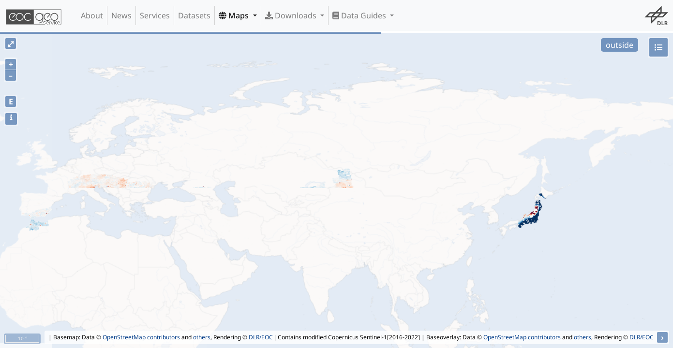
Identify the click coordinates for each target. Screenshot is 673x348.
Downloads (291, 15)
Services (155, 15)
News (121, 15)
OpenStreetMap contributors (141, 337)
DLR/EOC (261, 337)
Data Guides (360, 15)
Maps (235, 15)
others (201, 337)
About (92, 15)
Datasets (194, 15)
